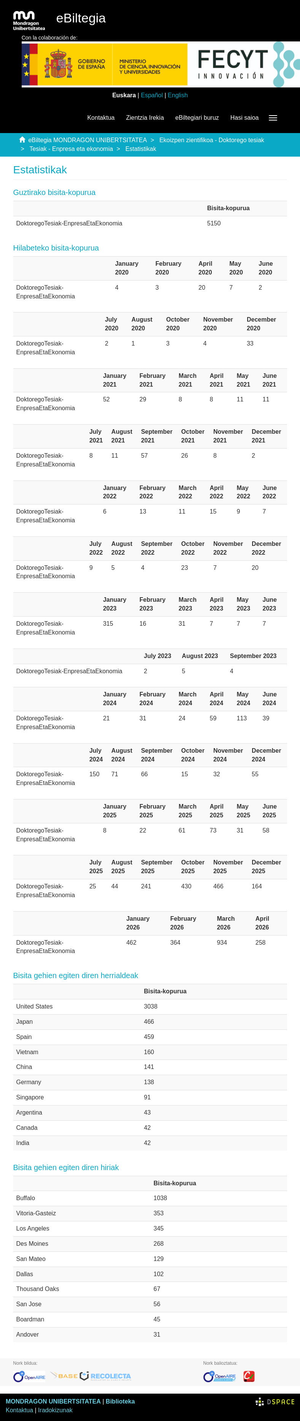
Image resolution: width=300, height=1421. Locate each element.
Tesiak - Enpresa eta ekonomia (71, 149)
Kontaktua (100, 117)
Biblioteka (120, 1401)
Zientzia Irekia (145, 117)
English (177, 95)
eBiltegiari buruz (197, 117)
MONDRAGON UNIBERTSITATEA (53, 1401)
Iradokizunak (55, 1410)
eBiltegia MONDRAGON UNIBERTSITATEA (87, 140)
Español (152, 95)
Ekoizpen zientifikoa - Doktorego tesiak (211, 140)
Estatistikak (140, 149)
